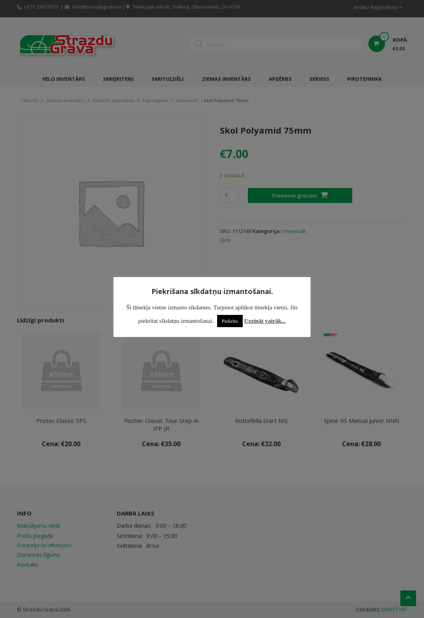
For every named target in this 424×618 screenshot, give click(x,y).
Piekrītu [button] (230, 321)
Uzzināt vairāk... (265, 321)
